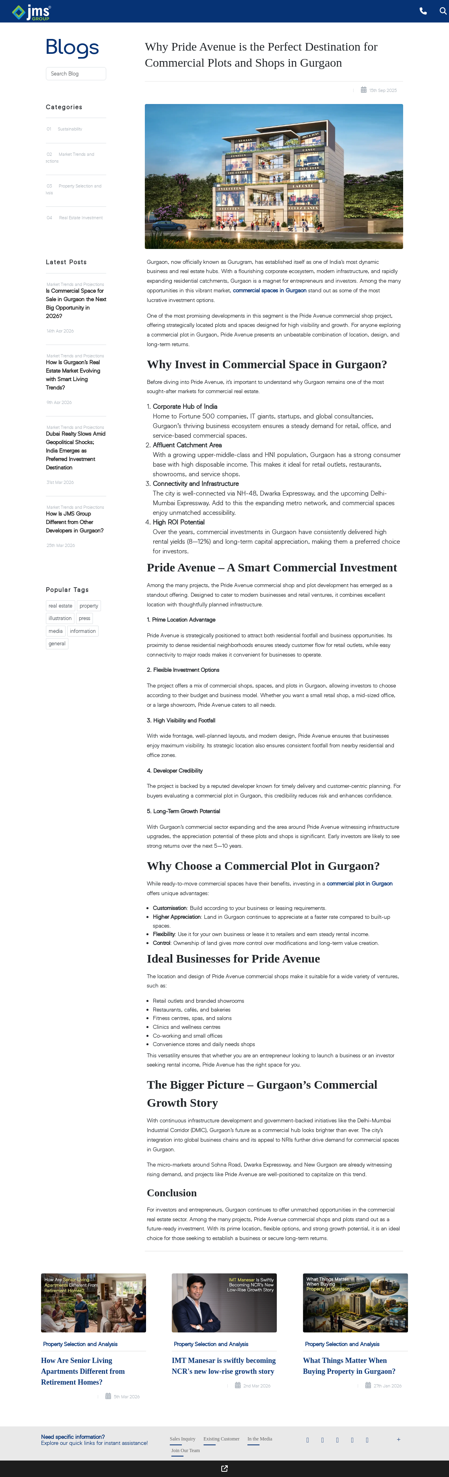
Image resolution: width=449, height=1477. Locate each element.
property (89, 605)
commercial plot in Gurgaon (360, 883)
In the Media (259, 1439)
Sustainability (70, 129)
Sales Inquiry (183, 1439)
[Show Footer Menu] (399, 1439)
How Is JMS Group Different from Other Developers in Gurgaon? (74, 521)
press (84, 618)
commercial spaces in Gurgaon (270, 290)
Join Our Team (185, 1450)
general (57, 643)
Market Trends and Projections (75, 284)
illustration (60, 618)
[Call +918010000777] (423, 11)
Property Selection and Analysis (80, 1343)
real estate (60, 605)
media (56, 631)
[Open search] (443, 11)
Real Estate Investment (81, 217)
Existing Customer (222, 1439)
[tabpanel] (76, 416)
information (83, 631)
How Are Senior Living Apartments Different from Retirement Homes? (83, 1371)
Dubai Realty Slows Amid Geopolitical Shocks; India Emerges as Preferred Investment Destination (75, 450)
